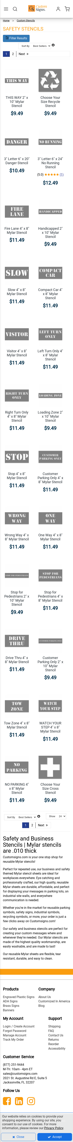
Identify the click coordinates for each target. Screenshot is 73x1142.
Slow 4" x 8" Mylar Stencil (17, 292)
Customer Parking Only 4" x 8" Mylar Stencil (50, 478)
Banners (8, 1010)
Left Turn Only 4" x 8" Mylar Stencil (50, 355)
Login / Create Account (18, 1026)
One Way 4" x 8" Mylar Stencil (50, 537)
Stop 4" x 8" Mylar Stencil (17, 476)
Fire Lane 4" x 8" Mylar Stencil (16, 230)
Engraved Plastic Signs (18, 997)
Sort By (25, 46)
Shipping (54, 1026)
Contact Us (55, 1035)
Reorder (53, 1044)
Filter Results (16, 38)
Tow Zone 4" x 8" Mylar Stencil (17, 725)
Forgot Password (14, 1031)
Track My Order (13, 1039)
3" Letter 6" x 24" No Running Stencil (50, 163)
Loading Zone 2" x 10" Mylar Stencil (50, 416)
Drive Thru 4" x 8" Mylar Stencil (17, 660)
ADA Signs (10, 1001)
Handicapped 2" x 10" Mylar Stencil (50, 232)
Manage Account (14, 1035)
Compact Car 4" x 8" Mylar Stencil (50, 294)
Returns (53, 1039)
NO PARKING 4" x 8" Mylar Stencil (17, 788)
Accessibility (56, 1048)
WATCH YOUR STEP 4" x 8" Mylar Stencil (50, 727)
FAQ (51, 1031)
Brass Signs (11, 1006)
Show (52, 816)
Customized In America (54, 1001)
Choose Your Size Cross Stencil (50, 788)
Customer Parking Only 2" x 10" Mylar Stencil (50, 664)
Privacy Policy (53, 1128)
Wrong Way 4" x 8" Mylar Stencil (17, 537)
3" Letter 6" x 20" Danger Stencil (17, 161)
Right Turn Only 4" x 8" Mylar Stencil (16, 416)
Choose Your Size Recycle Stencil (50, 102)
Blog (41, 1006)
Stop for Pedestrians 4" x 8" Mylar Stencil (50, 596)
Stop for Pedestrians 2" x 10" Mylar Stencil (16, 598)
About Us (44, 997)
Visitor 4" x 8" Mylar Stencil (17, 353)
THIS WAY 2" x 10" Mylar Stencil (17, 102)
